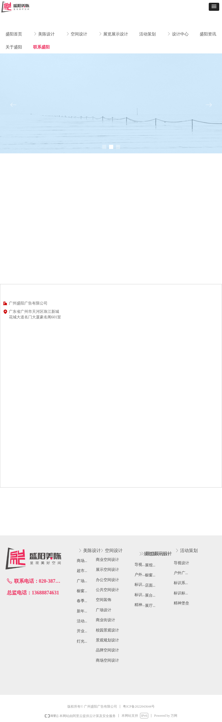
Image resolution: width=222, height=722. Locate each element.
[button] (214, 7)
